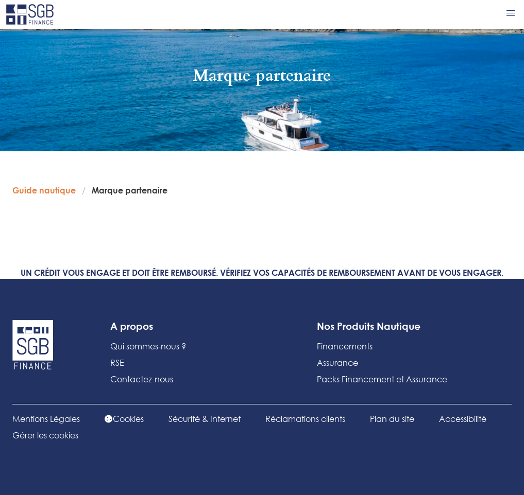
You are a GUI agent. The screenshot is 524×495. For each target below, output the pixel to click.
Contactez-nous (141, 379)
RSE (117, 362)
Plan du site (392, 418)
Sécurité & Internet (204, 418)
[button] (510, 13)
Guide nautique (44, 190)
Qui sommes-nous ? (148, 346)
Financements (345, 346)
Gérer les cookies (45, 435)
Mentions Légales (46, 418)
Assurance (337, 362)
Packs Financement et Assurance (382, 379)
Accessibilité (462, 418)
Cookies (124, 418)
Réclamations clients (305, 418)
